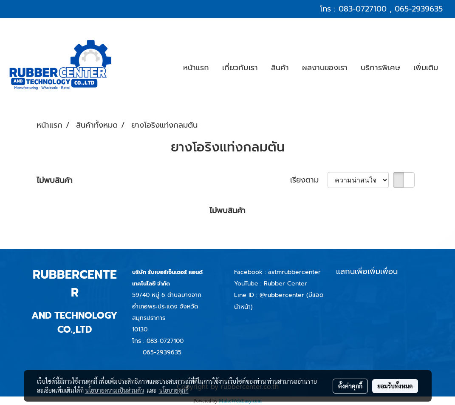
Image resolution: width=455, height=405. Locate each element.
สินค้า (280, 68)
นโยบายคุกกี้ (174, 390)
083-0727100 (363, 9)
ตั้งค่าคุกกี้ (350, 386)
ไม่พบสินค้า (55, 180)
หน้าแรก (196, 68)
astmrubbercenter (294, 272)
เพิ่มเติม (425, 68)
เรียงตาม (309, 180)
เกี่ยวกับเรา (240, 68)
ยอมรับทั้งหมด (395, 386)
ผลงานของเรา (325, 68)
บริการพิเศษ (380, 68)
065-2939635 (419, 9)
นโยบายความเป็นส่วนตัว (114, 390)
